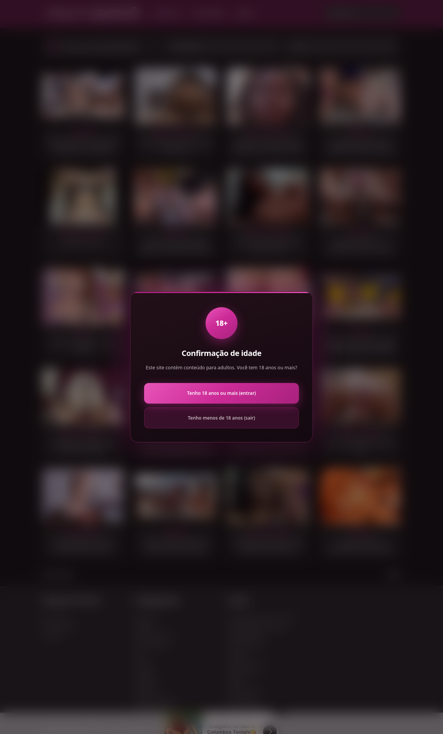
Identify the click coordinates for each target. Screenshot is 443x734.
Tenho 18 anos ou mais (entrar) (221, 393)
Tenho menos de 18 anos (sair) (221, 418)
